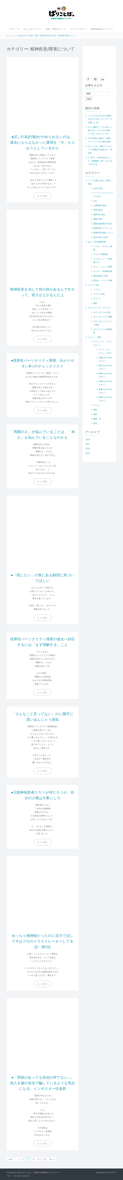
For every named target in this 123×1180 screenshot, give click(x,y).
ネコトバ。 (98, 298)
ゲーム (96, 405)
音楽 (95, 423)
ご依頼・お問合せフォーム (55, 29)
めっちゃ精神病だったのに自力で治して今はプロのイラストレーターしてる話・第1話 (42, 941)
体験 (95, 410)
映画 (95, 414)
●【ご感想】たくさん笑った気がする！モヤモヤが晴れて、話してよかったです (100, 130)
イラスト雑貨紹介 (100, 254)
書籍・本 (97, 419)
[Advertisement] (99, 60)
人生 (95, 201)
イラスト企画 (99, 294)
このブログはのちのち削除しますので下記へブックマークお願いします (100, 119)
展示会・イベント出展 (102, 280)
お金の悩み (98, 188)
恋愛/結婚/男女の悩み (48, 35)
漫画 (95, 303)
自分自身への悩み (100, 237)
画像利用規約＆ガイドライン (102, 29)
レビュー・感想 (94, 337)
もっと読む (42, 196)
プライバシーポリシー (78, 29)
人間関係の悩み (99, 205)
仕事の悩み (98, 210)
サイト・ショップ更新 (102, 267)
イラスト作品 (93, 285)
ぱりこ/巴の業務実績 (97, 242)
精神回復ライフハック (102, 228)
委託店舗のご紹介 (100, 276)
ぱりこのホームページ (32, 29)
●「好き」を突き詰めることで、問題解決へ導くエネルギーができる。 (100, 160)
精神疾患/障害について (66, 35)
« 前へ (10, 1159)
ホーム (9, 35)
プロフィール (14, 29)
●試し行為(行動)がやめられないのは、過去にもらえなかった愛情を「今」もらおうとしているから (42, 142)
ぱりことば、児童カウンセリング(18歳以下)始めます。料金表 (100, 149)
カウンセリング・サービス (99, 308)
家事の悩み (98, 219)
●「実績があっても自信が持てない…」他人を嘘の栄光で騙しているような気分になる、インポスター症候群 (42, 1083)
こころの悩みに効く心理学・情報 (25, 35)
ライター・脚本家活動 (102, 271)
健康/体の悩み (99, 214)
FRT (115, 1172)
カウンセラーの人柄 (101, 312)
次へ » (52, 1159)
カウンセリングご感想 (102, 317)
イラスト (97, 289)
